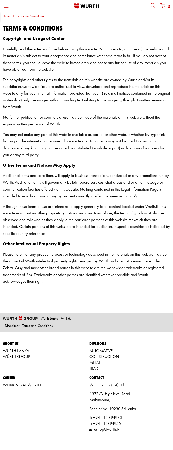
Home (6, 16)
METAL (94, 363)
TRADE (94, 369)
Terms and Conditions (30, 16)
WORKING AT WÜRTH (22, 385)
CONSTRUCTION (104, 357)
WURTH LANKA (16, 351)
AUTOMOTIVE (101, 351)
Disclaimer (12, 326)
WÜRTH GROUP (16, 357)
